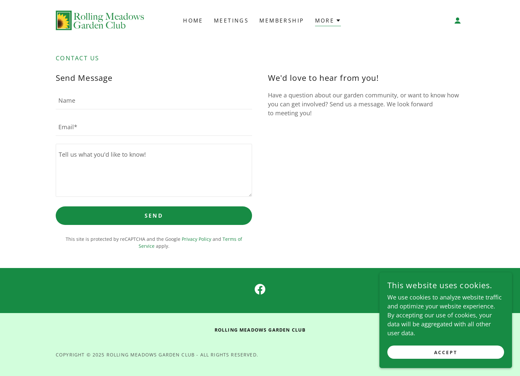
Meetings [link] (231, 20)
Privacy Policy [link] (196, 239)
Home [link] (193, 20)
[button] (457, 20)
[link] (100, 20)
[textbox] (154, 100)
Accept (446, 352)
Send (154, 215)
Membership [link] (281, 20)
